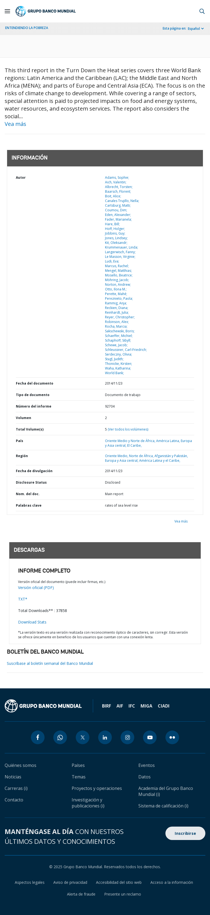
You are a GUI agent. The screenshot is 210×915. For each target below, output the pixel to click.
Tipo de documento (32, 394)
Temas (79, 777)
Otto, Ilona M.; (116, 289)
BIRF (106, 706)
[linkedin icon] (105, 737)
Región (22, 456)
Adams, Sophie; (117, 177)
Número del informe (33, 406)
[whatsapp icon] (60, 737)
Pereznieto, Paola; (119, 298)
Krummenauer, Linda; (121, 247)
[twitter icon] (82, 737)
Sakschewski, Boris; (120, 331)
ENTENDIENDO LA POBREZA (26, 27)
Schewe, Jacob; (116, 345)
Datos (144, 777)
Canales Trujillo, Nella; (122, 200)
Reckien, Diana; (116, 307)
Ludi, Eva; (112, 261)
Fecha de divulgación (34, 471)
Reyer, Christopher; (120, 317)
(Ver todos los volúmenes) (128, 429)
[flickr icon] (172, 737)
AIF (119, 706)
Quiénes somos (20, 765)
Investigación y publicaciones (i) (88, 803)
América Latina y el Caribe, (159, 460)
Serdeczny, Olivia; (118, 354)
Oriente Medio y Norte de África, (130, 440)
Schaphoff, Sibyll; (118, 340)
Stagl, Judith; (114, 359)
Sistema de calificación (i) (163, 806)
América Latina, (168, 440)
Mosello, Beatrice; (119, 275)
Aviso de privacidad (70, 882)
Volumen (23, 417)
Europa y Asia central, (122, 460)
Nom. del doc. (28, 494)
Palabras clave (29, 505)
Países (78, 765)
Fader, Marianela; (118, 219)
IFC (132, 706)
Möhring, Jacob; (117, 280)
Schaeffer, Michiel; (119, 335)
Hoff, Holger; (115, 228)
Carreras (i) (16, 788)
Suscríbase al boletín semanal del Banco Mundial (50, 663)
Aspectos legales (30, 882)
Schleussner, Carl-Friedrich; (126, 349)
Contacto (14, 800)
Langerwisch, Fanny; (120, 252)
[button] (202, 11)
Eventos (146, 765)
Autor (21, 177)
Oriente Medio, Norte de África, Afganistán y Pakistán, (146, 456)
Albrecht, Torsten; (119, 186)
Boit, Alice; (113, 196)
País (19, 440)
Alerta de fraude (81, 894)
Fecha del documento (34, 383)
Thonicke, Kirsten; (118, 363)
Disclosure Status (31, 482)
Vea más (15, 124)
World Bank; (114, 373)
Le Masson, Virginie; (120, 256)
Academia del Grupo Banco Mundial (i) (165, 791)
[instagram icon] (127, 737)
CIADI (164, 706)
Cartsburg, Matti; (118, 205)
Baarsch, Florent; (118, 191)
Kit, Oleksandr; (116, 242)
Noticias (13, 777)
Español (194, 28)
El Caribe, (134, 445)
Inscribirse (185, 833)
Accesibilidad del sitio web (119, 882)
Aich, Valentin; (115, 182)
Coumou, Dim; (116, 210)
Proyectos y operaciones (97, 788)
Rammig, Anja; (116, 303)
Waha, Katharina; (118, 368)
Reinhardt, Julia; (117, 312)
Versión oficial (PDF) (36, 587)
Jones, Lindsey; (116, 238)
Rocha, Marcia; (116, 326)
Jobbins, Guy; (115, 233)
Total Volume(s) (29, 429)
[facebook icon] (38, 737)
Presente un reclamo (122, 894)
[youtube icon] (150, 737)
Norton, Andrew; (118, 284)
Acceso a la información (171, 882)
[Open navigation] (7, 11)
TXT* (22, 599)
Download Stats (32, 622)
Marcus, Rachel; (117, 266)
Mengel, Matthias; (118, 270)
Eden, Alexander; (118, 214)
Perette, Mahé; (116, 293)
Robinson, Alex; (117, 321)
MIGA (146, 706)
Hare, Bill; (112, 224)
